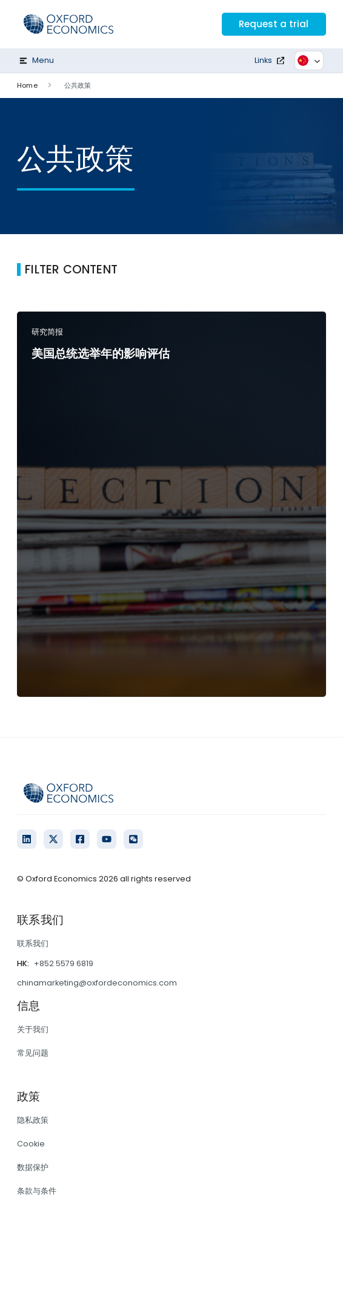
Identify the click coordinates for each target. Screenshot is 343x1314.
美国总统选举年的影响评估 (101, 353)
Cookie (31, 1144)
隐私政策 (32, 1120)
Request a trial (272, 24)
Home (27, 85)
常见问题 (32, 1053)
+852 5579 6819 (63, 963)
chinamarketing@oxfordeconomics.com (97, 983)
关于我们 (32, 1029)
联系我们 (32, 943)
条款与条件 (36, 1191)
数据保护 (32, 1167)
